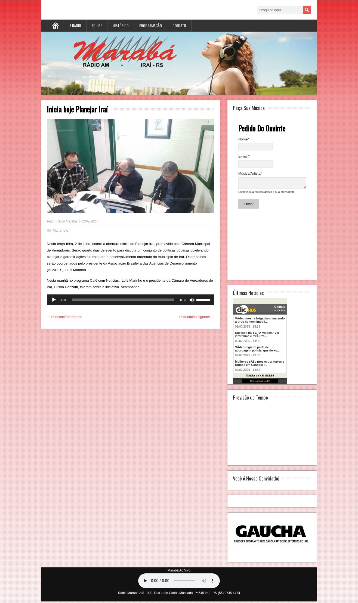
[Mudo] (192, 300)
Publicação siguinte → (196, 317)
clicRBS (245, 311)
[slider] (123, 300)
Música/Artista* (250, 173)
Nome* (243, 139)
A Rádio (75, 25)
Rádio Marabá (66, 221)
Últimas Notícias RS (260, 382)
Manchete (60, 230)
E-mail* (244, 156)
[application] (130, 299)
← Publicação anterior (64, 317)
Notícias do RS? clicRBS (260, 377)
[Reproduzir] (54, 300)
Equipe (97, 25)
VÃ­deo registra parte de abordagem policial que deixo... (257, 350)
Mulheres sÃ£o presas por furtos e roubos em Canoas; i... (259, 365)
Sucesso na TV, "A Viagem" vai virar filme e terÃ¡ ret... (257, 336)
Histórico (121, 25)
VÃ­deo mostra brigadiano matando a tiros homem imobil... (260, 321)
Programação (150, 25)
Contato (179, 25)
